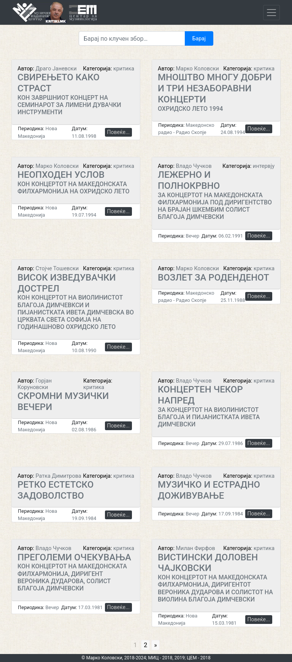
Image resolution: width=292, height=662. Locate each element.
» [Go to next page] (155, 645)
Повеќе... (118, 132)
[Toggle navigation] (271, 12)
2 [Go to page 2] (145, 645)
